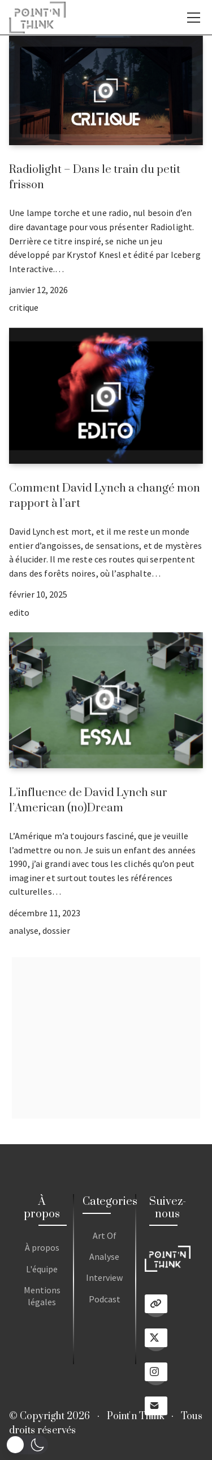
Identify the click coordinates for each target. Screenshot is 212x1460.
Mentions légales (42, 1295)
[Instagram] (156, 1373)
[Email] (156, 1407)
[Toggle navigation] (193, 18)
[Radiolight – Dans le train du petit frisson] (106, 90)
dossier (56, 930)
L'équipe (42, 1269)
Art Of (104, 1235)
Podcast (104, 1299)
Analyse (104, 1256)
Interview (104, 1277)
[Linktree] (156, 1305)
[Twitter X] (156, 1339)
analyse (23, 930)
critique (23, 307)
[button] (27, 1444)
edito (19, 612)
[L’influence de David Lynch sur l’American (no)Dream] (106, 700)
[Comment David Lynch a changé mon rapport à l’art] (106, 396)
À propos (42, 1247)
